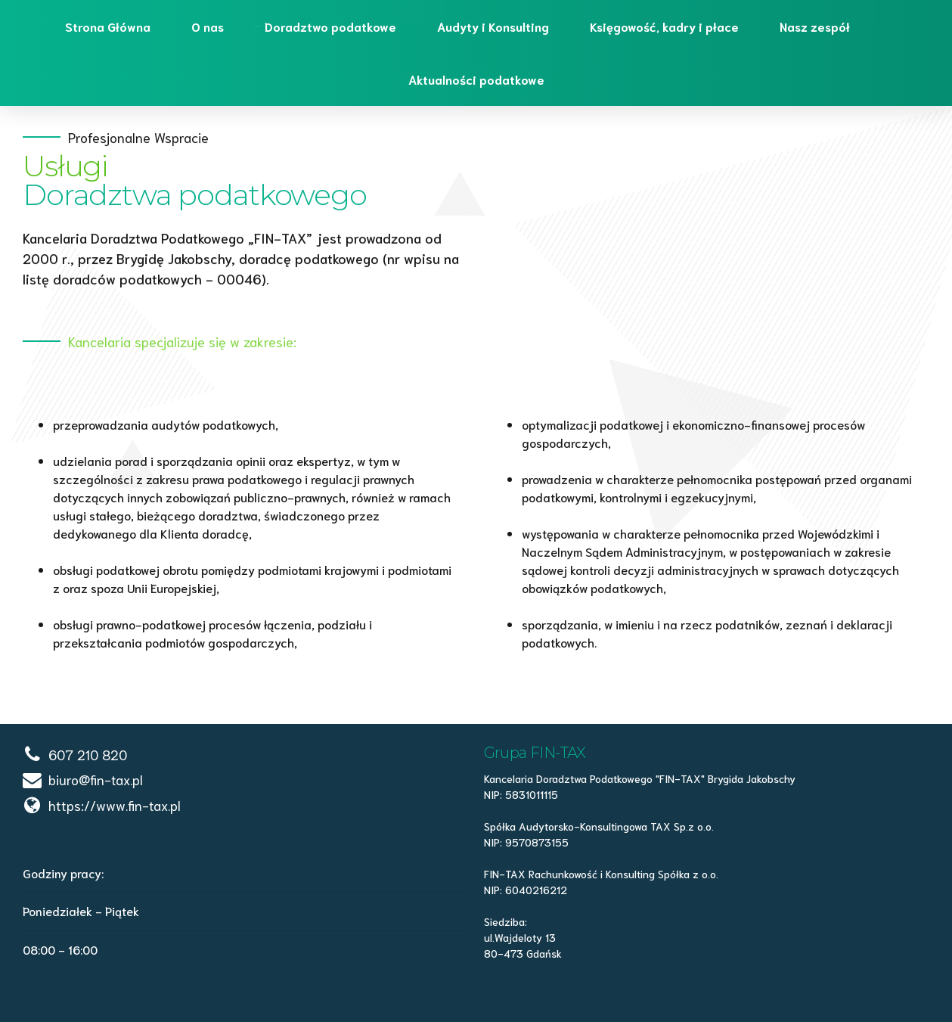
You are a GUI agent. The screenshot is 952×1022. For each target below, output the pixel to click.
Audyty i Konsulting (493, 26)
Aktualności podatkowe (476, 79)
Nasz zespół (815, 26)
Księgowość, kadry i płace (664, 26)
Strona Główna (107, 26)
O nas (207, 26)
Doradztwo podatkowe (330, 26)
